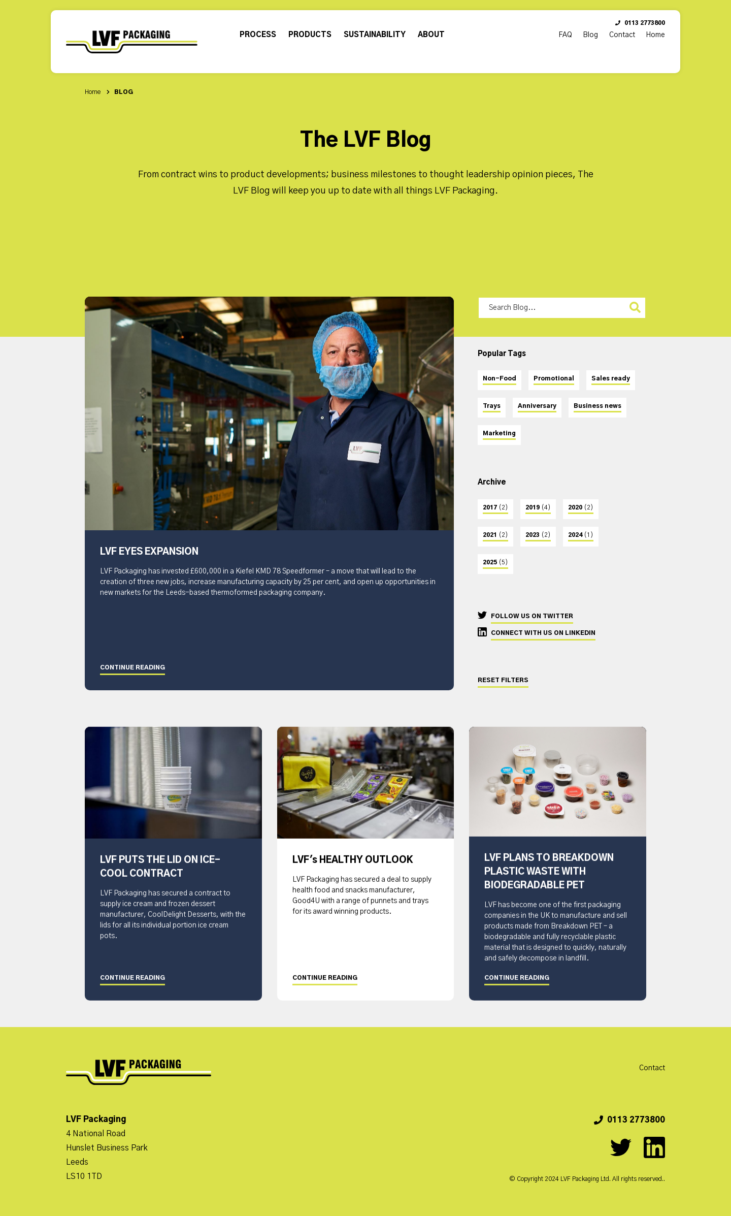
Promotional (554, 378)
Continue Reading (132, 667)
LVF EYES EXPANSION (149, 552)
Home (655, 35)
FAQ (565, 35)
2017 (495, 507)
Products (309, 35)
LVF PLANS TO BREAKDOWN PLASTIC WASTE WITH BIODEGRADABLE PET (549, 887)
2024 (580, 535)
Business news (597, 406)
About (431, 35)
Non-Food (499, 378)
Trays (492, 406)
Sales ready (610, 378)
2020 (580, 507)
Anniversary (537, 406)
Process (258, 35)
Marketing (499, 433)
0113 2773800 (640, 23)
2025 (495, 562)
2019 (538, 507)
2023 (538, 535)
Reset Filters (503, 680)
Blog (590, 35)
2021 (495, 535)
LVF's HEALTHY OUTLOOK (352, 876)
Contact (622, 35)
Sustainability (375, 35)
